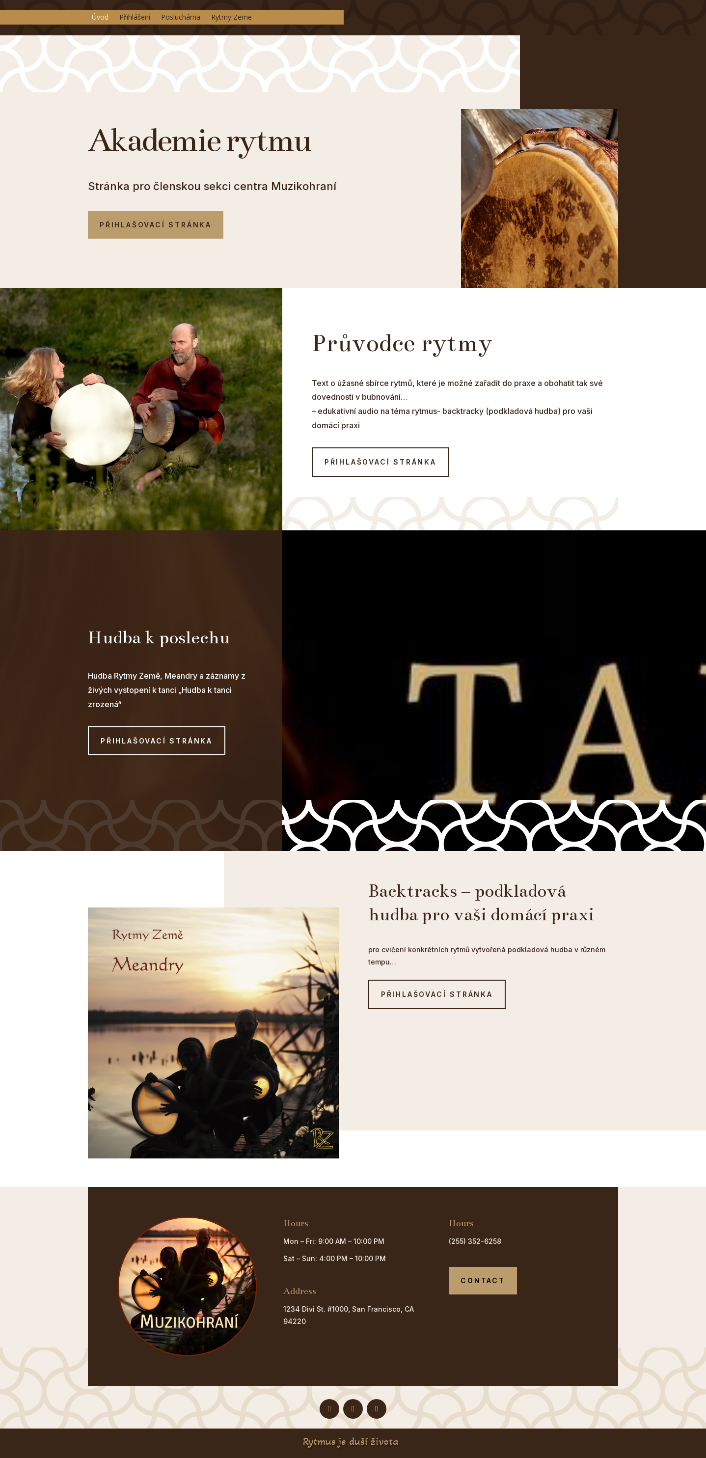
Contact (483, 1280)
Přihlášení (134, 18)
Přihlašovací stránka (156, 224)
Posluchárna (180, 18)
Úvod (100, 18)
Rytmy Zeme (231, 18)
